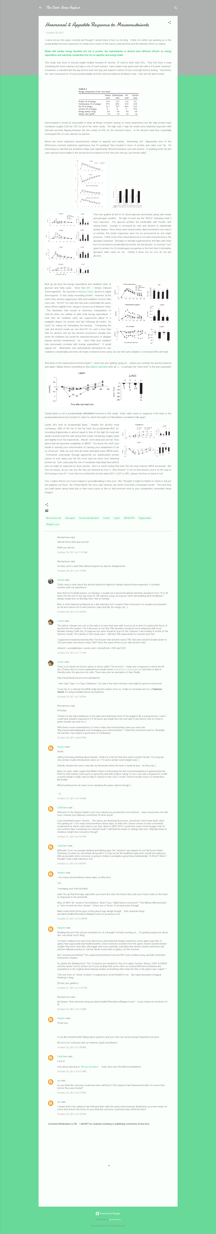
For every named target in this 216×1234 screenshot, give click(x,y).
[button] (169, 23)
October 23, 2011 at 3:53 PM (71, 1114)
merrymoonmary (115, 1220)
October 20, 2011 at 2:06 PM (71, 611)
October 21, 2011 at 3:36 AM (71, 798)
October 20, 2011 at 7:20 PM (71, 696)
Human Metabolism (89, 518)
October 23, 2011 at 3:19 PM (71, 1092)
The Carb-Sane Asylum (63, 7)
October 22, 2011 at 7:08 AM (71, 1047)
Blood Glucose (53, 518)
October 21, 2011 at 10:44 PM (72, 918)
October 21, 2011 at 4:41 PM (71, 836)
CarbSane (62, 807)
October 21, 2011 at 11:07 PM (72, 987)
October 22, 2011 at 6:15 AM (71, 1009)
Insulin (106, 518)
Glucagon (70, 518)
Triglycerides (144, 518)
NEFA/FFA (129, 518)
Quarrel (61, 746)
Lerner (60, 621)
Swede (60, 579)
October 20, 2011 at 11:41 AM (72, 552)
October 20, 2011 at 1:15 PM (71, 570)
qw (58, 1080)
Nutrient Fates (86, 291)
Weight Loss (52, 524)
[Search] (176, 8)
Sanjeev (61, 872)
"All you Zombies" (90, 1066)
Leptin (117, 518)
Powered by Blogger (108, 1213)
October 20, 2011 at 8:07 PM (71, 737)
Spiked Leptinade (99, 366)
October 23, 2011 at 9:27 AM (71, 1071)
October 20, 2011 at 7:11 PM (71, 652)
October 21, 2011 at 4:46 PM (71, 863)
